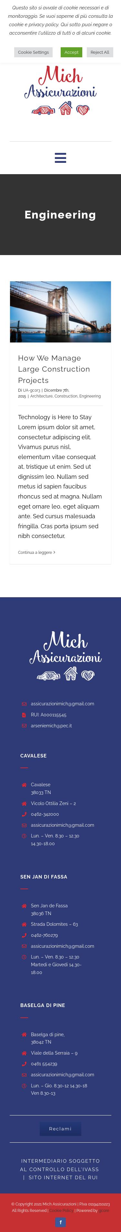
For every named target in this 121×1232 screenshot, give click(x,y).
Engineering (90, 396)
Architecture (41, 396)
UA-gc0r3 (31, 390)
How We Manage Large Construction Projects (54, 369)
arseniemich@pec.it (51, 725)
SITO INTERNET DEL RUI (63, 1178)
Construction (66, 396)
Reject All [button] (100, 52)
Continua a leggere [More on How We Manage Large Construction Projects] (35, 552)
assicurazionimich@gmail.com (62, 703)
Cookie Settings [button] (33, 52)
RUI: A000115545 (48, 714)
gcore (104, 1210)
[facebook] (60, 1222)
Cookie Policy (61, 1210)
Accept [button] (71, 52)
